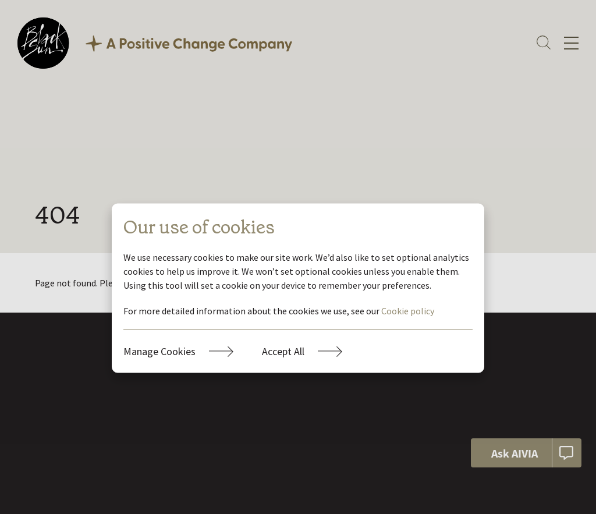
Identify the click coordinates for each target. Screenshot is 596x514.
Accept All (283, 350)
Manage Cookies (159, 350)
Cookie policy (407, 310)
